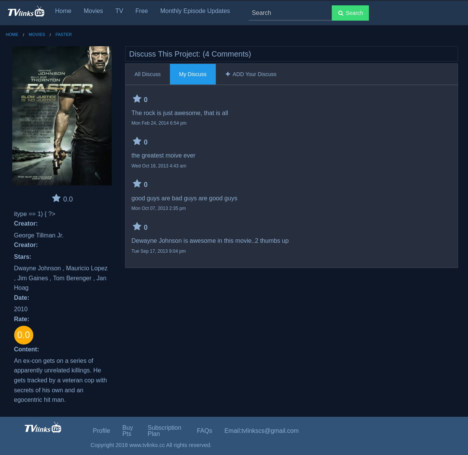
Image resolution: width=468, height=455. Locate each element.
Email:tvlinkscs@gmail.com (261, 430)
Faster (63, 34)
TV (119, 11)
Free (141, 11)
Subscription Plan (164, 430)
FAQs (204, 430)
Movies (93, 11)
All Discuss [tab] (148, 74)
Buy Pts (127, 430)
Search (350, 13)
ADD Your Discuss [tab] (251, 74)
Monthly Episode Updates (195, 11)
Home (63, 11)
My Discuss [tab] (193, 74)
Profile (101, 430)
